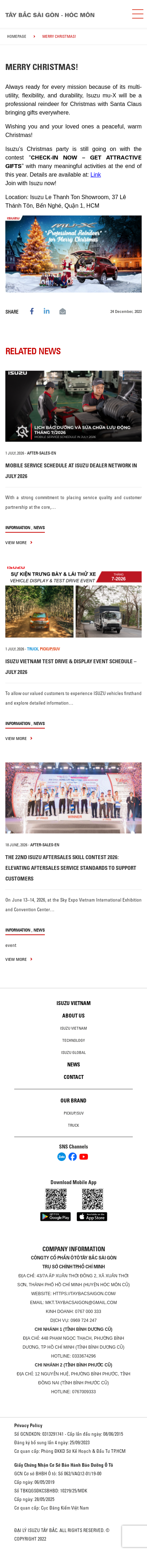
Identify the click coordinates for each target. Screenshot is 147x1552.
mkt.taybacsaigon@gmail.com (81, 1302)
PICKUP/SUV (50, 648)
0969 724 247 (83, 1320)
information (17, 527)
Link (95, 175)
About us (73, 1016)
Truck (73, 1125)
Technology (73, 1040)
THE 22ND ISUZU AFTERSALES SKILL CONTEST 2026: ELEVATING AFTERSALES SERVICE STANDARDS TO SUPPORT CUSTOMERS (70, 868)
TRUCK (32, 648)
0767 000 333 (88, 1311)
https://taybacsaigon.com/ (84, 1293)
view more (18, 542)
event (10, 945)
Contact (74, 1077)
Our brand (73, 1100)
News (39, 527)
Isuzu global (73, 1052)
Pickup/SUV (74, 1113)
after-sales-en (41, 453)
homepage (16, 36)
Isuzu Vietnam (74, 1003)
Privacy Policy (28, 1425)
